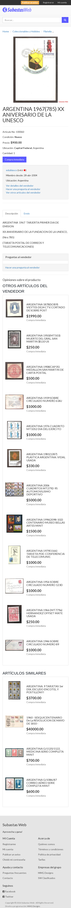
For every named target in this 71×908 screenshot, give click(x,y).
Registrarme (9, 844)
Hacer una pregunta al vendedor (23, 189)
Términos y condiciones (50, 849)
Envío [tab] (27, 213)
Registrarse (48, 2)
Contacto (8, 878)
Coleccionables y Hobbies (26, 31)
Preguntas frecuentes (14, 872)
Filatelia (48, 31)
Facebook (9, 891)
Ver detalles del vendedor (19, 185)
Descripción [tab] (11, 213)
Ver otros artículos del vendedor (23, 192)
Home (6, 31)
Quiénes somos (46, 844)
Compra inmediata (14, 159)
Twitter (8, 896)
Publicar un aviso (11, 854)
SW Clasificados (46, 878)
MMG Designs (45, 872)
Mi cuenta (62, 2)
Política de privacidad (49, 854)
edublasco (11, 170)
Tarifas (41, 859)
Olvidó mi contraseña (14, 859)
